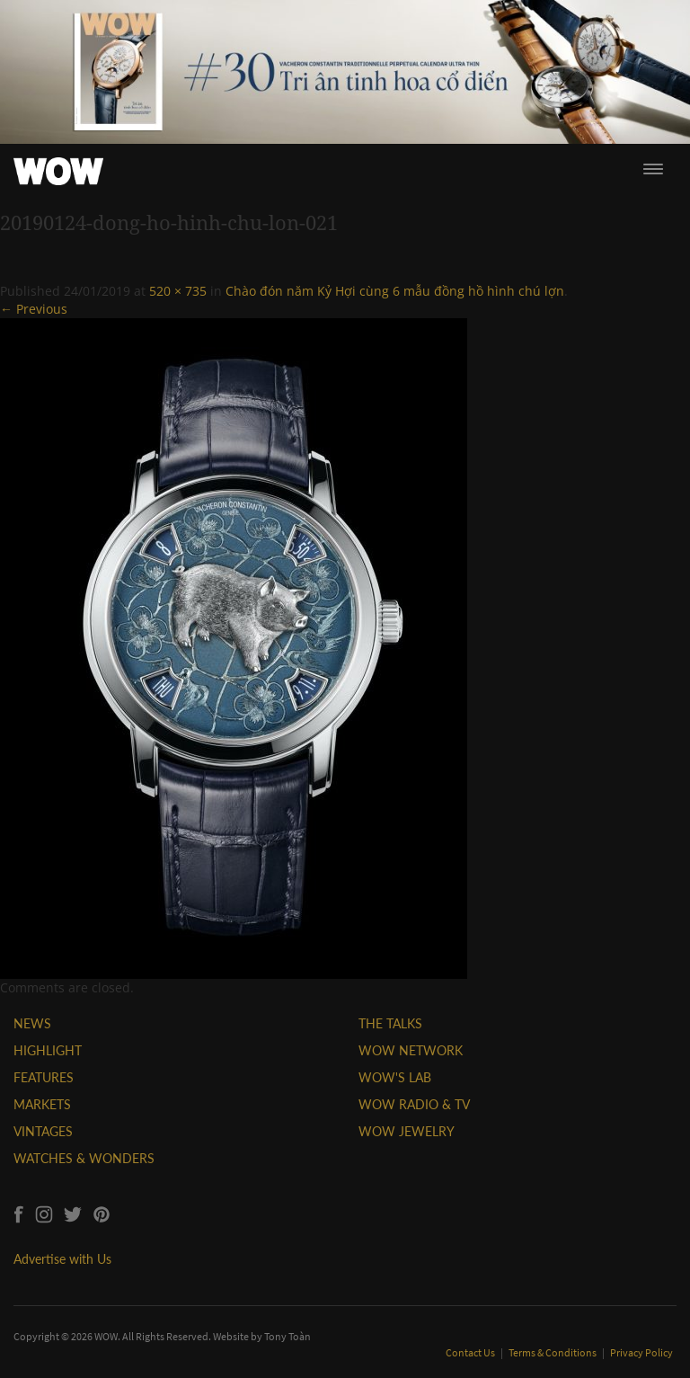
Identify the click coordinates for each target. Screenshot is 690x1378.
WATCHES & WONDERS (84, 1158)
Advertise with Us (62, 1259)
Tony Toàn (287, 1336)
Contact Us (471, 1352)
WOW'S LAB (394, 1077)
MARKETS (42, 1104)
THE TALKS (390, 1023)
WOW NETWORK (410, 1050)
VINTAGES (43, 1131)
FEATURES (43, 1077)
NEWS (32, 1023)
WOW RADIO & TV (414, 1104)
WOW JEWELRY (406, 1131)
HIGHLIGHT (47, 1050)
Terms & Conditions (553, 1352)
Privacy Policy (641, 1352)
